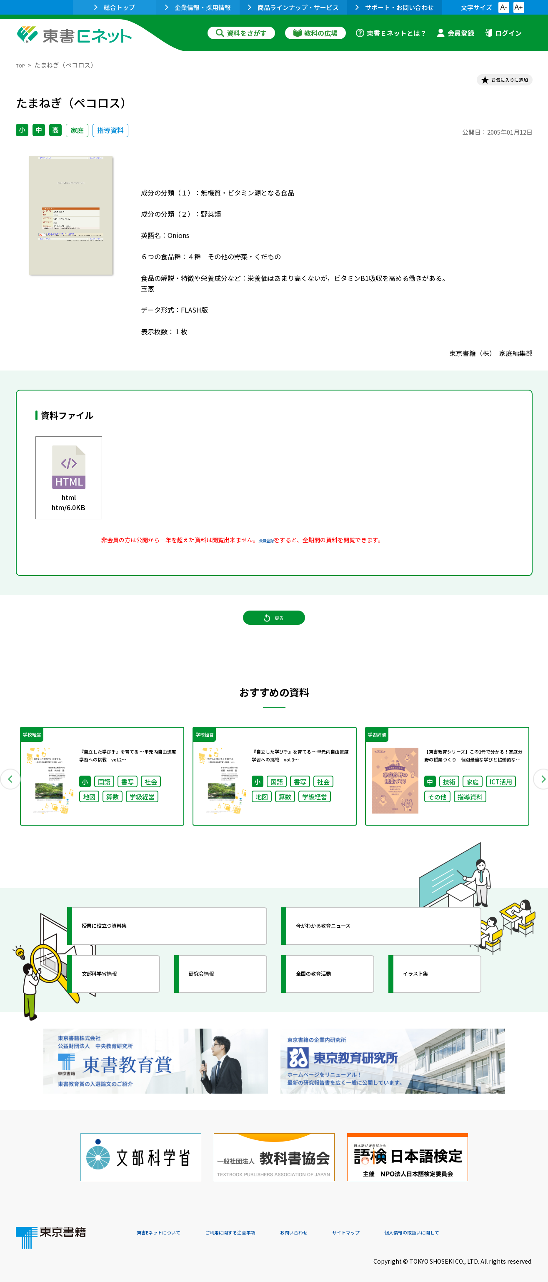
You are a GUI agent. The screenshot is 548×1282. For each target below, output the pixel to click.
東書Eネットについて (169, 1225)
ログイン (503, 33)
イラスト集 (429, 993)
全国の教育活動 (329, 993)
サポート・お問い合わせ (394, 7)
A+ (518, 7)
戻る (274, 634)
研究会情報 (214, 993)
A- (503, 7)
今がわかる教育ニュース (344, 945)
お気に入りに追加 (496, 83)
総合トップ (114, 7)
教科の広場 (315, 33)
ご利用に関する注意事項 (262, 1225)
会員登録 (455, 33)
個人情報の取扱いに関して (493, 1225)
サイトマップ (408, 1225)
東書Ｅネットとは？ (391, 33)
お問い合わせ (343, 1225)
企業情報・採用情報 (198, 7)
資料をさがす (241, 33)
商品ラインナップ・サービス (293, 7)
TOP (22, 64)
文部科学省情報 (115, 993)
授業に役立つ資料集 (122, 945)
